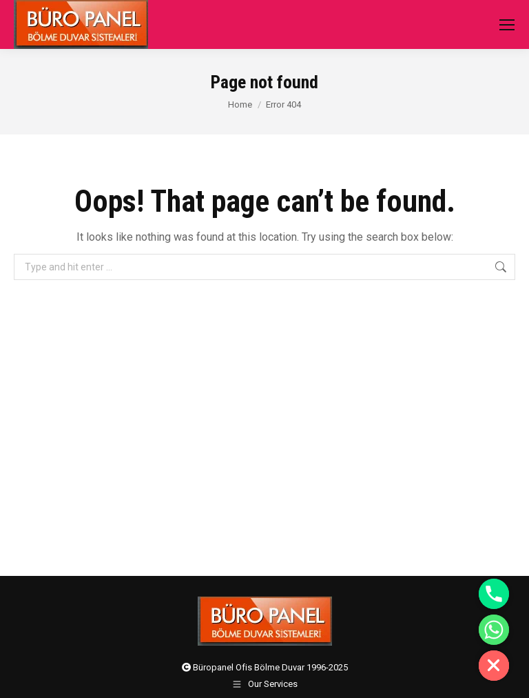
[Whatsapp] (494, 630)
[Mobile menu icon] (507, 25)
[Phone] (494, 594)
